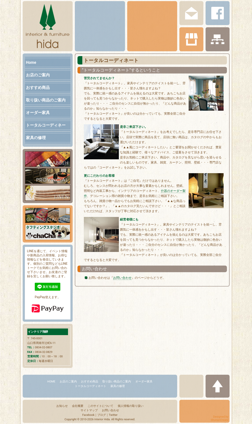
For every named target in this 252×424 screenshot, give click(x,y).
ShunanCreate (219, 420)
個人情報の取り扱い (130, 405)
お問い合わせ (122, 278)
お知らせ (62, 405)
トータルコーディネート (46, 125)
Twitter (113, 415)
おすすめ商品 (38, 87)
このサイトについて (100, 405)
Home (31, 62)
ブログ (101, 415)
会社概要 (77, 405)
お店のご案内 (38, 75)
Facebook (88, 415)
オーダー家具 (38, 112)
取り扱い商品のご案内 (46, 100)
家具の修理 (36, 138)
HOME (51, 381)
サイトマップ (89, 410)
